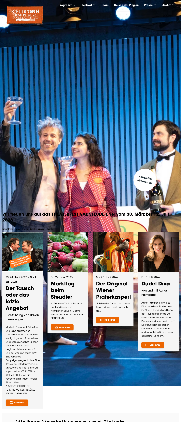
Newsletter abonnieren (144, 180)
